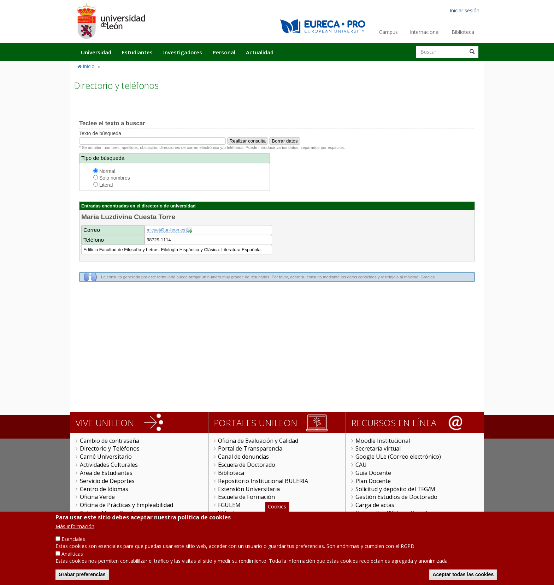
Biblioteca (463, 32)
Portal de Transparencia (250, 448)
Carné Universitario (106, 456)
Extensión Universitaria (249, 489)
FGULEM (229, 505)
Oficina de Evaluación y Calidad (258, 441)
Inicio (89, 66)
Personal (224, 52)
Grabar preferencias (82, 574)
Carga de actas (374, 505)
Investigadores (182, 52)
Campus (388, 32)
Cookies (277, 506)
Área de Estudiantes (106, 473)
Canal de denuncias (243, 456)
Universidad (96, 52)
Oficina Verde (97, 497)
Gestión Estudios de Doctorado (396, 497)
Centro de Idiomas (104, 489)
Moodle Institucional (382, 441)
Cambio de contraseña (109, 441)
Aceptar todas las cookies (463, 574)
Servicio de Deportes (107, 481)
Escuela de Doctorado (246, 465)
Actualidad (259, 52)
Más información (74, 526)
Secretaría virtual (378, 448)
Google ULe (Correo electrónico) (398, 456)
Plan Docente (373, 481)
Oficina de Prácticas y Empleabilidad (126, 505)
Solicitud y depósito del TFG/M (395, 489)
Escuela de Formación (246, 497)
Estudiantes (137, 52)
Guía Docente (373, 473)
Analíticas (72, 553)
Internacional (425, 32)
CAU (361, 465)
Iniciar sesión (464, 10)
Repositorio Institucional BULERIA (263, 481)
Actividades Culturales (109, 465)
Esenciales (73, 539)
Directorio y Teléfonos (110, 448)
